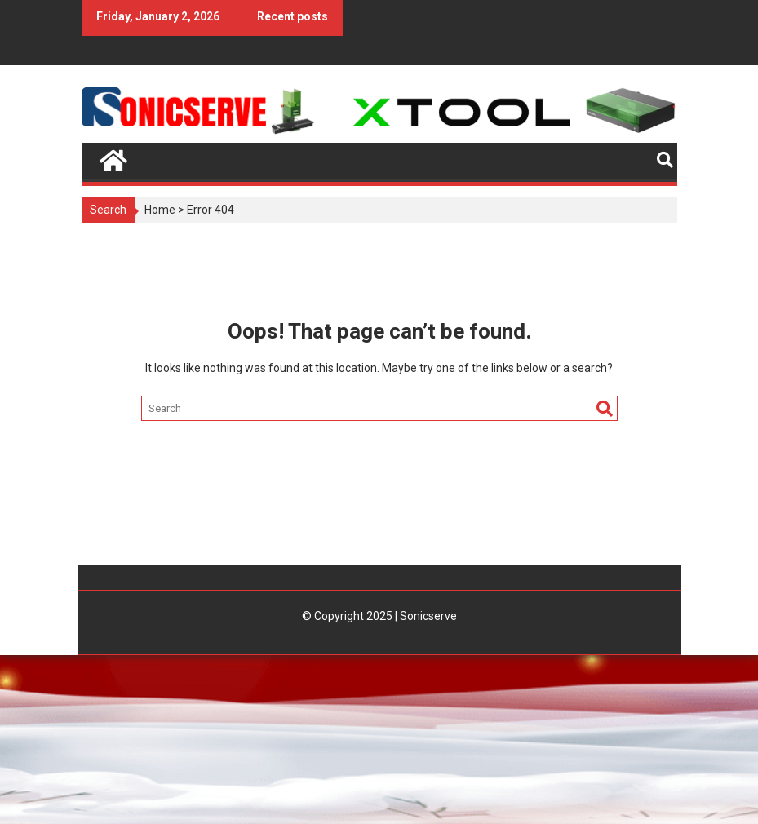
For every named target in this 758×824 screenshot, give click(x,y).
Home (159, 209)
